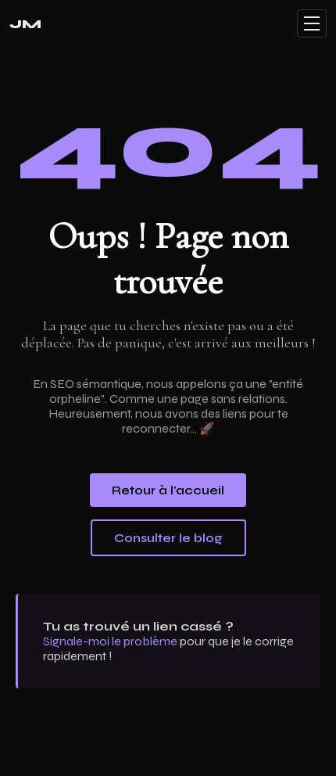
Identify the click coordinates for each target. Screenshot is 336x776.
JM (25, 23)
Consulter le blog (168, 537)
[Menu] (312, 23)
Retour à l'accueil (168, 490)
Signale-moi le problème (110, 641)
